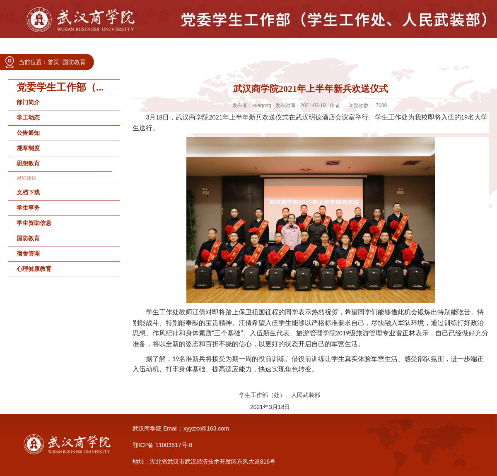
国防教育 (74, 62)
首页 (53, 62)
